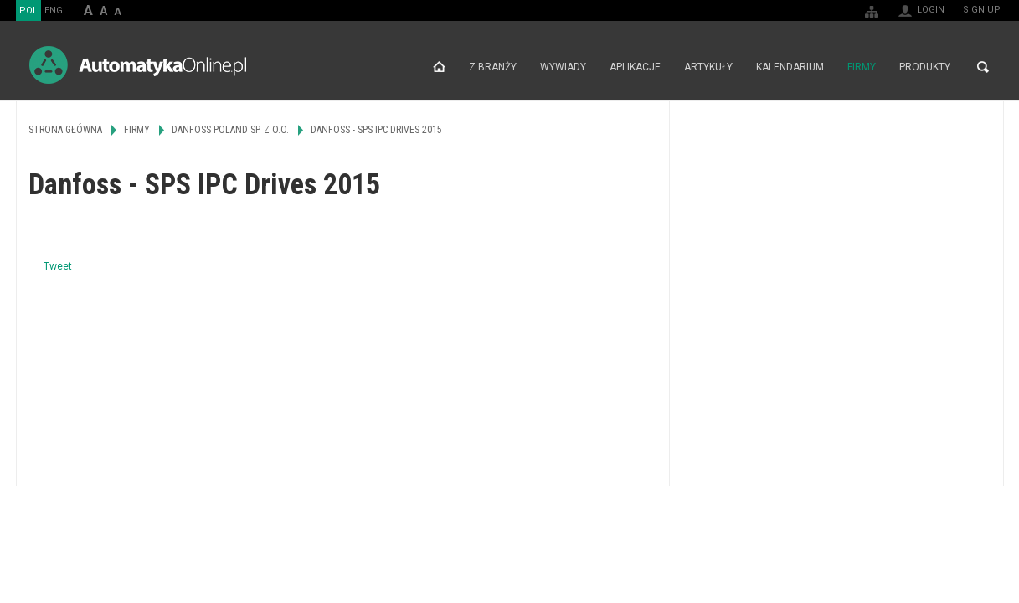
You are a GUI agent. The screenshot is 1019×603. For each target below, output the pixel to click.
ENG (53, 10)
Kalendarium (790, 67)
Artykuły (708, 67)
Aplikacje (635, 67)
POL (28, 10)
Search (983, 67)
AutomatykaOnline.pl (137, 65)
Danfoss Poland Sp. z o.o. (230, 130)
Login (930, 9)
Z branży (493, 67)
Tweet (58, 266)
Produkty (924, 67)
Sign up (982, 9)
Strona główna (439, 67)
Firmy (861, 67)
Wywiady (563, 67)
